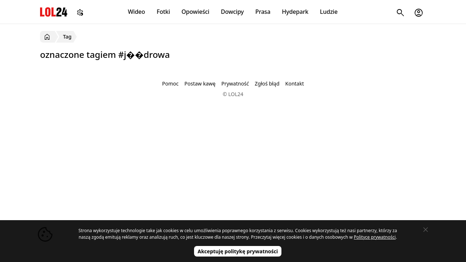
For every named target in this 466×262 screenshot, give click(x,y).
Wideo (136, 12)
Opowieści (196, 12)
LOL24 (53, 12)
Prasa (262, 12)
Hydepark (295, 12)
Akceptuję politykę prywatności (238, 251)
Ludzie (328, 12)
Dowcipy (232, 12)
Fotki (163, 12)
